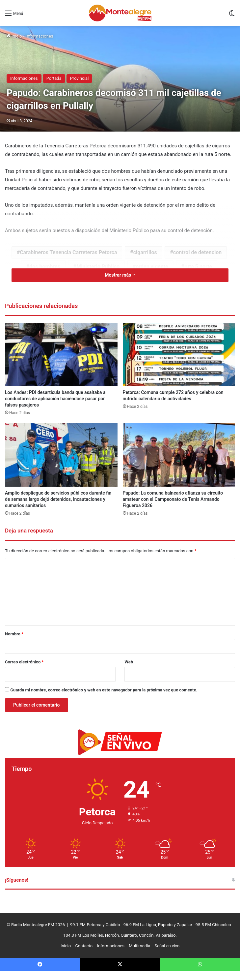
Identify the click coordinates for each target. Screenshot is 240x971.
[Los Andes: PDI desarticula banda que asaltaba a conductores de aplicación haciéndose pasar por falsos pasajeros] (61, 354)
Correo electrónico (24, 661)
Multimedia (139, 945)
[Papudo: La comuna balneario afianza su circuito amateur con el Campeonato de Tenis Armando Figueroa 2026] (179, 455)
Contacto (84, 945)
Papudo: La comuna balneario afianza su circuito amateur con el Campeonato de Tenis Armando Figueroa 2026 (173, 499)
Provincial (79, 78)
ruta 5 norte (198, 266)
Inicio (14, 36)
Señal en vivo (166, 945)
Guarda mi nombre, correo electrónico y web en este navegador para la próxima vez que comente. (103, 689)
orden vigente (152, 266)
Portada (54, 78)
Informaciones (39, 36)
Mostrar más (120, 275)
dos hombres (44, 266)
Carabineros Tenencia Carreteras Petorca (68, 252)
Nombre (14, 633)
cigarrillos (145, 252)
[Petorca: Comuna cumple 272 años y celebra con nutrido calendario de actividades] (179, 354)
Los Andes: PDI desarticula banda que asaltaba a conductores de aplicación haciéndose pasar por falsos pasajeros (55, 399)
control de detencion (197, 252)
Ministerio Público (98, 266)
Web (128, 661)
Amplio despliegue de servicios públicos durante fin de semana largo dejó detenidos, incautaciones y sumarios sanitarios (58, 499)
